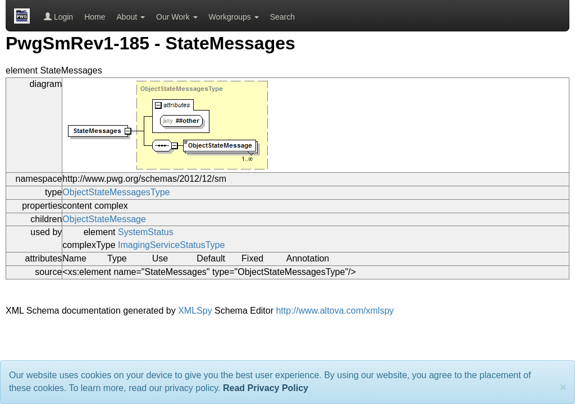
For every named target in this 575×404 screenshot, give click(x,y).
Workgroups (234, 16)
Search (282, 16)
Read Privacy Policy (265, 388)
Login (58, 16)
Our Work (177, 16)
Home (94, 16)
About (131, 16)
